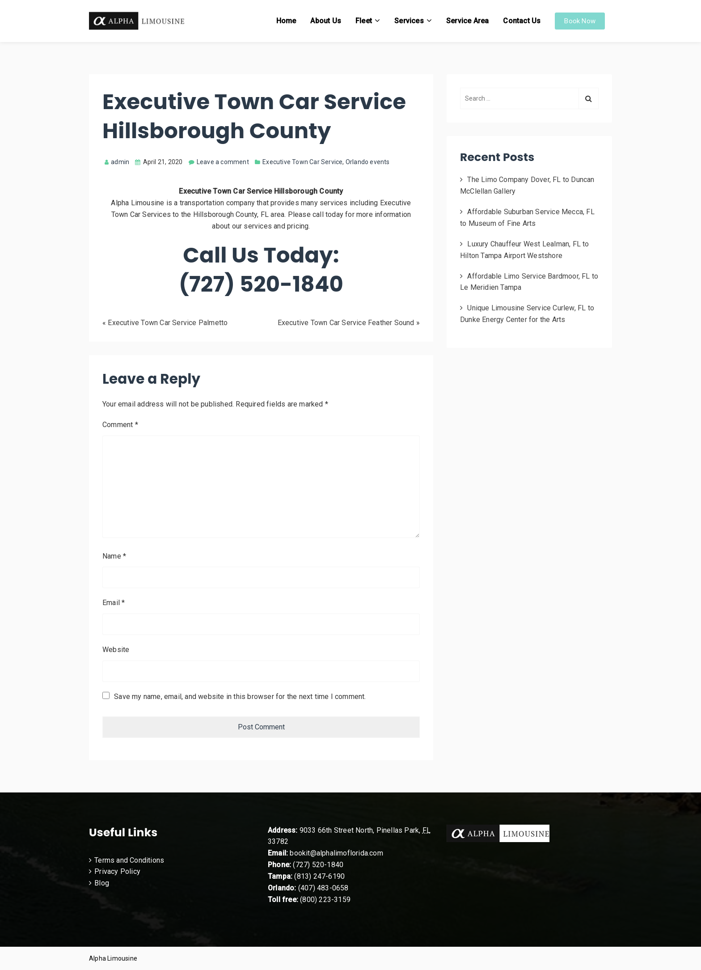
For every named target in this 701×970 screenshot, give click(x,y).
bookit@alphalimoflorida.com (335, 853)
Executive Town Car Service (302, 161)
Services (409, 21)
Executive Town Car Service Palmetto (168, 322)
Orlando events (368, 161)
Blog (101, 883)
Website (115, 649)
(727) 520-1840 (318, 864)
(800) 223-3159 (325, 899)
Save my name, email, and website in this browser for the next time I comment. (240, 696)
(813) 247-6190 (319, 876)
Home (286, 21)
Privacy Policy (117, 871)
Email (113, 602)
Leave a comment (223, 161)
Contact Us (522, 21)
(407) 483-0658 (323, 888)
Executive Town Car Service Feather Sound (346, 322)
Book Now (579, 21)
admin (117, 161)
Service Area (467, 21)
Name (114, 556)
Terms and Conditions (129, 860)
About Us (325, 21)
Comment (120, 424)
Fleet (363, 21)
